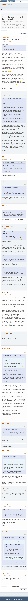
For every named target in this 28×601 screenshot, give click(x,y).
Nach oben (3, 586)
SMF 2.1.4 (8, 599)
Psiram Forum (6, 5)
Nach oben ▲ (18, 597)
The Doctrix (5, 423)
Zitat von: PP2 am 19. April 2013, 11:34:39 (13, 456)
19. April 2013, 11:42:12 (6, 228)
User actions (23, 33)
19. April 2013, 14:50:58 (6, 575)
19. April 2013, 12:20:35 (6, 335)
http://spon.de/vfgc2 (17, 193)
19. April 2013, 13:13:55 (6, 452)
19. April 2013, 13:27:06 (6, 490)
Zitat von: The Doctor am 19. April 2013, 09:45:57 (14, 211)
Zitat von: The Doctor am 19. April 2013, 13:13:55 (14, 537)
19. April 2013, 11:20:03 (6, 41)
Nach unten (4, 31)
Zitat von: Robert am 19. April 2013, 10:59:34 (13, 162)
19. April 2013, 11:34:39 (6, 159)
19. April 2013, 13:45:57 (6, 506)
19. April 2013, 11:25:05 (6, 95)
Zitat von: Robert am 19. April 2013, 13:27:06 (13, 509)
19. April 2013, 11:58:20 (6, 294)
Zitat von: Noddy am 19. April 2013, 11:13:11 (13, 98)
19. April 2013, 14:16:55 (6, 534)
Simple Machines (19, 599)
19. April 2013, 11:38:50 (6, 184)
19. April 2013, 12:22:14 (6, 352)
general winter (6, 37)
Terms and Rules (12, 597)
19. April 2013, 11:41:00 (6, 207)
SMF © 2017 (13, 599)
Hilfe (8, 597)
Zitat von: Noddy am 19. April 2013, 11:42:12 (13, 355)
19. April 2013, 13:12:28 (6, 425)
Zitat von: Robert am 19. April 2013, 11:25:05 (13, 429)
